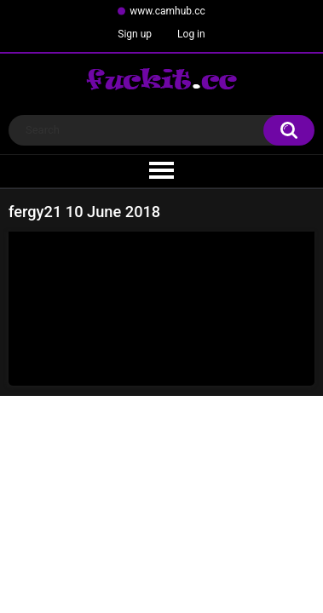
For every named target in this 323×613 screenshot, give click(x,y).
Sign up (135, 34)
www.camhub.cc (167, 11)
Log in (191, 34)
